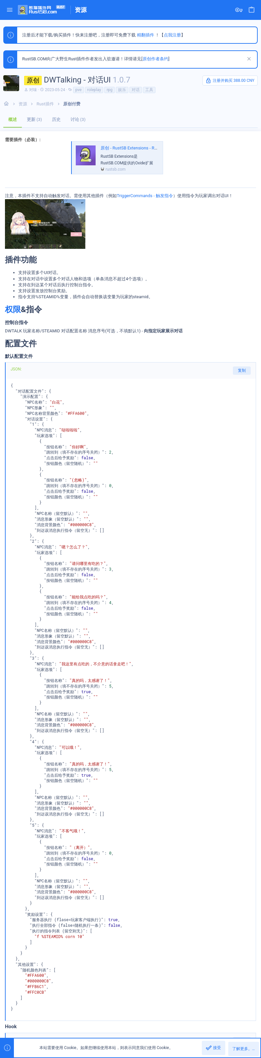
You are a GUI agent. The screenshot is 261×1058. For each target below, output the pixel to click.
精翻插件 (145, 34)
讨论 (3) (78, 119)
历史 (56, 119)
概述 (12, 119)
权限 (13, 309)
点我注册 (172, 34)
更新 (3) (34, 119)
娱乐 (122, 89)
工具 (149, 89)
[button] (9, 10)
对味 (33, 89)
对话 (136, 89)
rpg (109, 89)
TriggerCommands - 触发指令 (145, 195)
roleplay (94, 89)
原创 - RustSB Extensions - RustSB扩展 (137, 147)
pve (78, 89)
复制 (242, 370)
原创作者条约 (155, 58)
